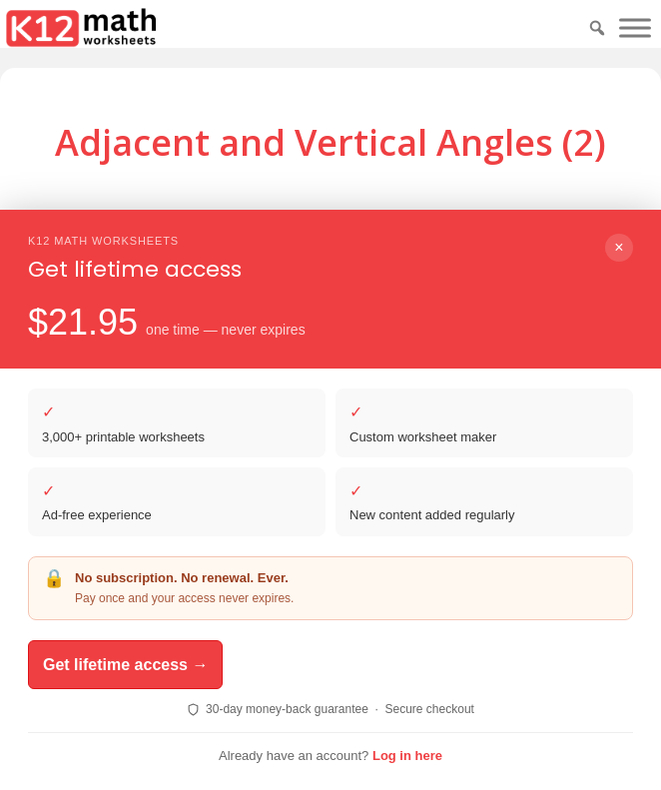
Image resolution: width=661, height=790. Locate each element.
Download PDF (289, 277)
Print (410, 277)
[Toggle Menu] (635, 27)
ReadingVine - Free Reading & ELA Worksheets (340, 713)
